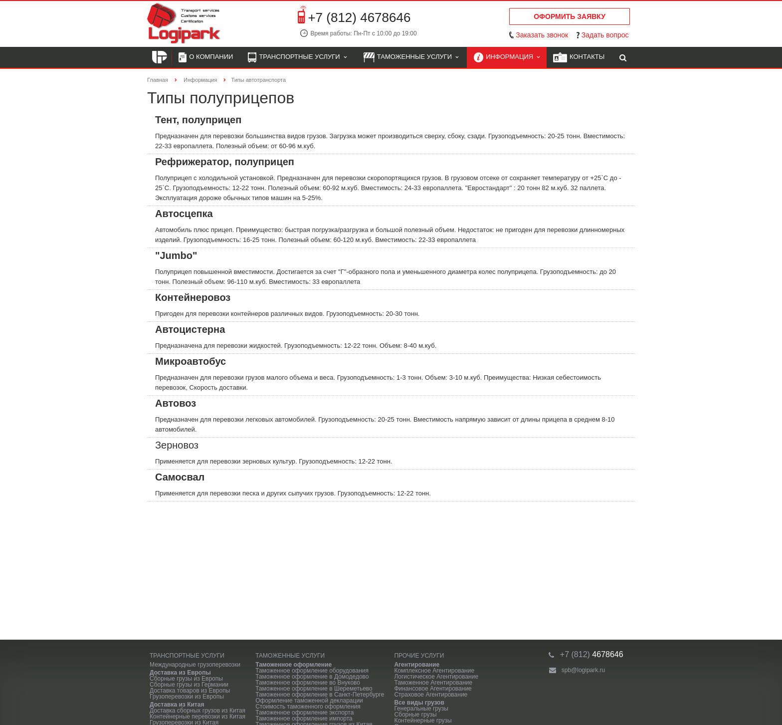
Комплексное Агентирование (434, 670)
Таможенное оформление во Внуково (307, 682)
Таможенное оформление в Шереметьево (314, 688)
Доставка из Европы (180, 672)
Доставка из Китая (177, 704)
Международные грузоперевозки (195, 664)
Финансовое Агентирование (432, 688)
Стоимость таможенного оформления (308, 706)
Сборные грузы (415, 714)
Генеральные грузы (421, 708)
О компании (206, 57)
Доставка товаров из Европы (190, 690)
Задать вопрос (605, 35)
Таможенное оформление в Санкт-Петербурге (319, 694)
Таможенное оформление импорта (304, 718)
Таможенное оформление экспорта (304, 712)
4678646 (591, 654)
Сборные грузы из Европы (186, 678)
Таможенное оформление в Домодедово (312, 676)
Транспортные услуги (297, 57)
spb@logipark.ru (583, 670)
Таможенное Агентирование (433, 682)
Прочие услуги (419, 655)
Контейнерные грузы (422, 720)
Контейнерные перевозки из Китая (197, 716)
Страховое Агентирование (430, 694)
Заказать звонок (542, 35)
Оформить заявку (569, 16)
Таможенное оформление (293, 664)
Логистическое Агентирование (436, 676)
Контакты (578, 57)
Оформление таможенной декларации (309, 700)
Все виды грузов (419, 702)
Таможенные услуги (411, 57)
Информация (507, 57)
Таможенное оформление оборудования (312, 670)
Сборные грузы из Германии (189, 684)
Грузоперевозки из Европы (187, 696)
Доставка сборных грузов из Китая (197, 710)
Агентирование (416, 664)
